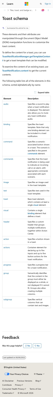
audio (6, 104)
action (6, 239)
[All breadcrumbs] (4, 10)
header (6, 221)
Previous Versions (24, 380)
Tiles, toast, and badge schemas (22, 10)
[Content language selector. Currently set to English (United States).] (15, 367)
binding (7, 124)
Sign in (48, 3)
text (5, 190)
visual (6, 210)
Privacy (18, 385)
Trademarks (7, 393)
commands (8, 159)
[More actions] (48, 10)
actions (7, 247)
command (8, 141)
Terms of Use (35, 388)
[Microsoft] (26, 4)
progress (7, 264)
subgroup (8, 299)
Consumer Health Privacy (13, 388)
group (6, 273)
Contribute (7, 385)
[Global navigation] (3, 3)
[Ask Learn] (43, 10)
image (6, 182)
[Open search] (41, 3)
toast (6, 199)
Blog (37, 380)
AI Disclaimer (8, 380)
